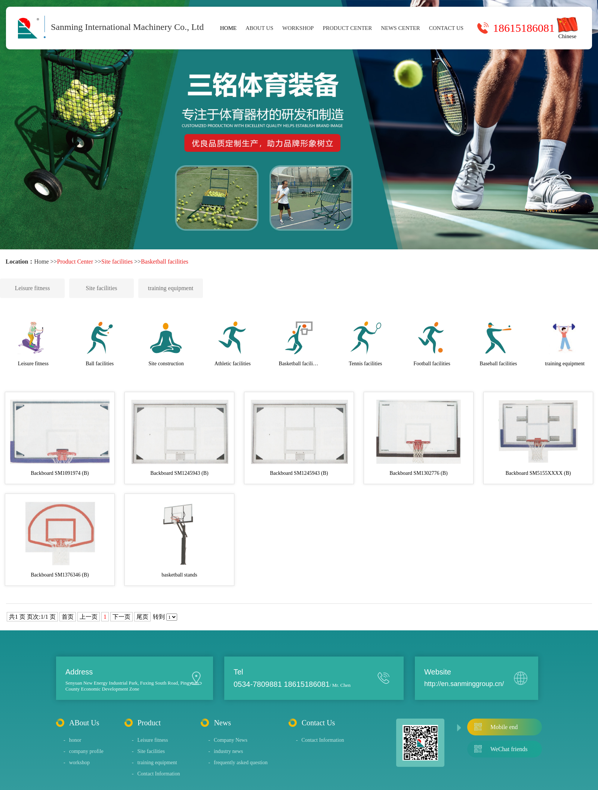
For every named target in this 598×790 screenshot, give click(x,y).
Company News (227, 740)
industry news (225, 751)
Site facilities (117, 261)
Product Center (347, 28)
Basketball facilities (164, 261)
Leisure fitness (32, 288)
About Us (259, 28)
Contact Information (156, 774)
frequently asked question (238, 762)
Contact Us (446, 28)
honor (72, 740)
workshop (298, 28)
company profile (84, 751)
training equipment (170, 288)
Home (228, 28)
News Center (400, 28)
